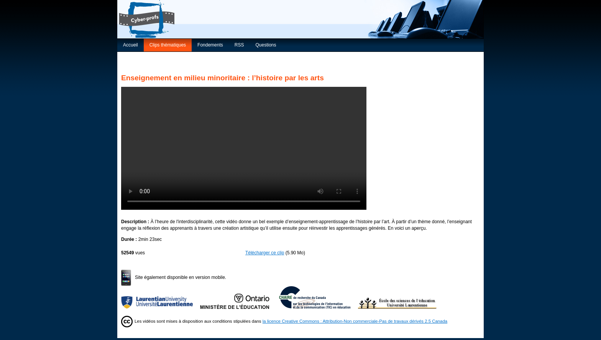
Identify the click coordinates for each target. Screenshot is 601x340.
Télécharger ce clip (264, 252)
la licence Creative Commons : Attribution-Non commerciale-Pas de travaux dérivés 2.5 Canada (355, 321)
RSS (239, 45)
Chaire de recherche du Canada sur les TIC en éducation (318, 297)
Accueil (130, 45)
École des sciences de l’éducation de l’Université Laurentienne (397, 297)
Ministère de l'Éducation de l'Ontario (239, 297)
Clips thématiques (167, 45)
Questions (265, 45)
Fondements (210, 45)
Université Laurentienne (160, 297)
